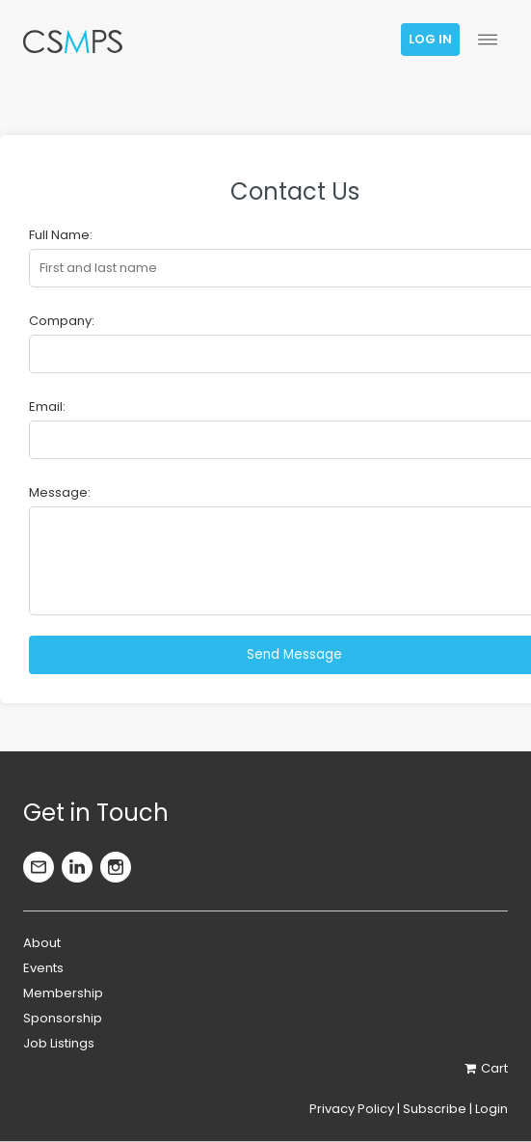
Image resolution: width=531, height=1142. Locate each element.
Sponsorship (62, 1018)
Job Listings (58, 1043)
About (42, 943)
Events (43, 968)
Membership (63, 993)
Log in (430, 39)
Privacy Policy (351, 1109)
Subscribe (434, 1109)
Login (491, 1109)
